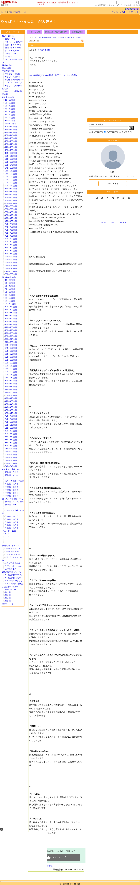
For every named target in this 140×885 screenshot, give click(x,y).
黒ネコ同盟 (7, 68)
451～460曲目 (11, 230)
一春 (31, 45)
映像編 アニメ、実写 (14, 502)
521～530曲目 (11, 251)
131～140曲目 (11, 135)
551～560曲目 (11, 259)
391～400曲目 (11, 212)
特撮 (49, 37)
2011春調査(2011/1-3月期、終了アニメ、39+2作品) (53, 75)
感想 (54, 37)
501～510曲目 (11, 245)
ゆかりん (71, 37)
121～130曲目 (11, 132)
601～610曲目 (11, 454)
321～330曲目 (11, 191)
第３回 (8, 595)
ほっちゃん (62, 37)
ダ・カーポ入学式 (12, 50)
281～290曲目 (11, 180)
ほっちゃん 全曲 (9, 277)
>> (104, 5)
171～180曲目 (11, 147)
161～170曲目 (11, 144)
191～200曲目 (11, 153)
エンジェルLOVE (9, 589)
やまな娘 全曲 (8, 71)
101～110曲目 (11, 126)
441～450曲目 (11, 227)
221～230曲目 (11, 162)
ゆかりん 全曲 (8, 97)
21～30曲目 (10, 103)
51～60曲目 (10, 112)
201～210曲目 (11, 156)
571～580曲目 (11, 265)
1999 (16, 534)
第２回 (8, 592)
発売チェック (8, 604)
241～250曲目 (11, 168)
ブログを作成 (125, 5)
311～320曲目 (11, 188)
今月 (112, 222)
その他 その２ (11, 484)
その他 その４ (11, 490)
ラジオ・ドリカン (12, 548)
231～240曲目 (11, 165)
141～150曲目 (11, 138)
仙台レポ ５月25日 (13, 45)
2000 (16, 537)
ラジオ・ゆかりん (12, 551)
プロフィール (20, 12)
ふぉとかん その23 (10, 587)
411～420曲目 (11, 218)
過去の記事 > (78, 32)
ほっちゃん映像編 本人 (12, 499)
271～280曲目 (11, 177)
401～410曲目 (11, 215)
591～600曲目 (11, 271)
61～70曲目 (10, 115)
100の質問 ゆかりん (13, 575)
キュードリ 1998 (9, 531)
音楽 (6, 5)
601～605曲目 (11, 274)
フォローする (112, 183)
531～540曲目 (11, 254)
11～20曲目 (10, 100)
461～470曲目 (11, 233)
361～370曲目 (11, 203)
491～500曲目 (11, 242)
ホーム (4, 12)
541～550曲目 (11, 256)
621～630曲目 (11, 460)
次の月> (123, 222)
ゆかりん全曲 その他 (14, 481)
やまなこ (79, 37)
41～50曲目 (10, 109)
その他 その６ (11, 496)
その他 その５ (11, 493)
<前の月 (103, 222)
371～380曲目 (11, 206)
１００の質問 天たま (14, 584)
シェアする (47, 866)
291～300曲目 (11, 183)
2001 (7, 540)
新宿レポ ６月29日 (13, 47)
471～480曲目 (11, 236)
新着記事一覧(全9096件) (56, 32)
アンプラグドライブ (13, 82)
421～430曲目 (11, 221)
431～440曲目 (11, 224)
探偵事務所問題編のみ (14, 79)
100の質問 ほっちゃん (11, 572)
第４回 (8, 598)
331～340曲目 (11, 194)
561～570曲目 (11, 262)
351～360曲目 (11, 200)
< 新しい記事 (35, 32)
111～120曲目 (11, 129)
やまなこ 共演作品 (12, 77)
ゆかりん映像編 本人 (11, 469)
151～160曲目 (11, 141)
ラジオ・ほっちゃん (13, 566)
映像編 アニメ (11, 472)
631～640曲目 (11, 463)
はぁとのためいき (12, 554)
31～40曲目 (10, 106)
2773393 (130, 9)
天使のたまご (10, 569)
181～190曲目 (11, 150)
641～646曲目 (11, 466)
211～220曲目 (11, 159)
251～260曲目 (11, 171)
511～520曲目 (11, 248)
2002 (7, 543)
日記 (10, 12)
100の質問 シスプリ (13, 578)
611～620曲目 (11, 457)
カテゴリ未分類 (41, 37)
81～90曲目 (10, 120)
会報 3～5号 (10, 39)
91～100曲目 (10, 123)
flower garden (8, 36)
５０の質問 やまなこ (13, 581)
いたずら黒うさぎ (12, 563)
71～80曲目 (10, 118)
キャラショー (10, 53)
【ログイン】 (133, 12)
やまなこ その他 (12, 74)
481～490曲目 (11, 239)
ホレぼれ (8, 56)
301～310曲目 (11, 186)
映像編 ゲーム (11, 475)
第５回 (8, 601)
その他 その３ (11, 487)
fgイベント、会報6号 (14, 42)
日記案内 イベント (10, 545)
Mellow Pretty (7, 65)
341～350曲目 (11, 197)
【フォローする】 (118, 12)
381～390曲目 (11, 209)
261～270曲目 (11, 174)
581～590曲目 (11, 268)
